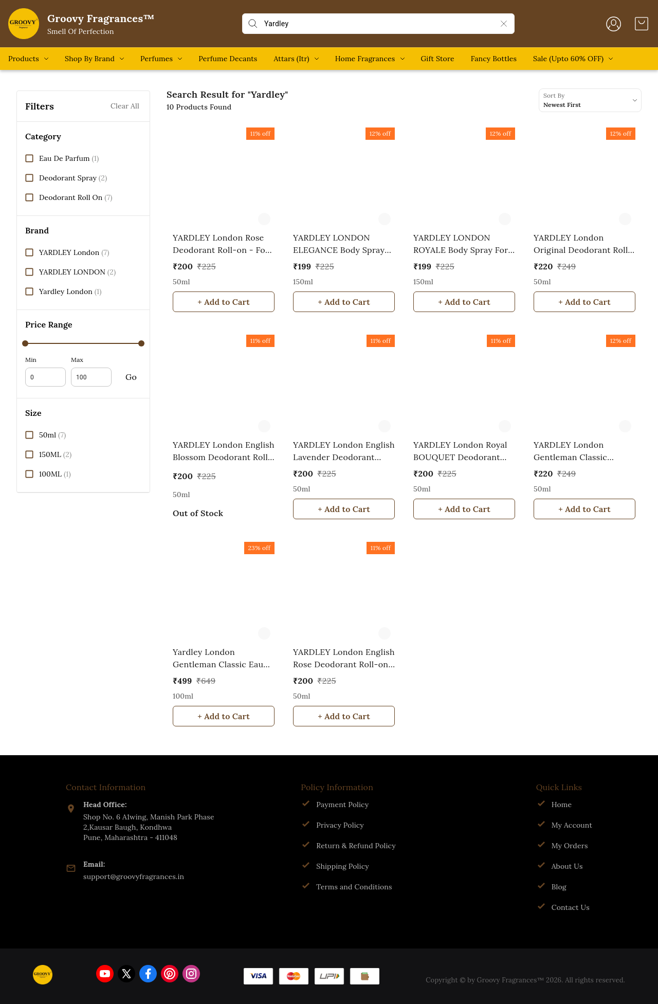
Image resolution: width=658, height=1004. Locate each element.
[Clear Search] (504, 24)
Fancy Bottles (494, 58)
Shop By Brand (90, 58)
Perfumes (156, 58)
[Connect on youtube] (105, 973)
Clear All (124, 106)
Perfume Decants (227, 58)
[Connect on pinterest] (169, 973)
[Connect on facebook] (148, 973)
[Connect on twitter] (126, 973)
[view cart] (641, 23)
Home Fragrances (365, 58)
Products (23, 58)
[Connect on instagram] (191, 973)
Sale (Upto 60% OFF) (568, 58)
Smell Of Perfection (80, 31)
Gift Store (437, 58)
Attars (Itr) (291, 58)
